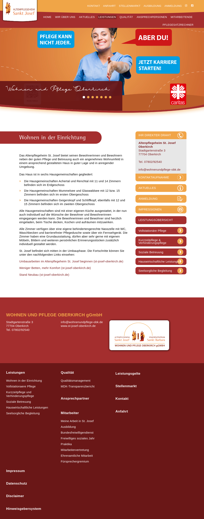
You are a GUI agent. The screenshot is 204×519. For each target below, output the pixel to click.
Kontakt (93, 5)
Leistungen (107, 17)
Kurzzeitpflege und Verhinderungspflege (20, 394)
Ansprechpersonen (152, 17)
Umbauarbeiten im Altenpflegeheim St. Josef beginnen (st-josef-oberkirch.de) (71, 261)
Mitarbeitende (182, 17)
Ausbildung (152, 5)
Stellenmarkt (129, 5)
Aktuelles (87, 17)
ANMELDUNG (148, 198)
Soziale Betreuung (150, 252)
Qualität (126, 17)
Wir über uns (65, 17)
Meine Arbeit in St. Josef (77, 421)
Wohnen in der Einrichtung (24, 380)
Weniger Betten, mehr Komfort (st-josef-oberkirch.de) (55, 268)
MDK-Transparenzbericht (78, 386)
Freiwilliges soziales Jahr (78, 438)
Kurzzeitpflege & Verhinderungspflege (152, 241)
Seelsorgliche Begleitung (155, 270)
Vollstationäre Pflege (152, 230)
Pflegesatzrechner (178, 24)
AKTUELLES (147, 188)
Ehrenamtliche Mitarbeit (77, 455)
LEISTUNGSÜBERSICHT (155, 220)
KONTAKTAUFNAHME (153, 177)
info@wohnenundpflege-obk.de (159, 169)
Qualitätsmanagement (75, 380)
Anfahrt (109, 5)
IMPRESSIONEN (150, 209)
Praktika (66, 444)
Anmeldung (173, 5)
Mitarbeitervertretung (75, 450)
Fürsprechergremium (75, 461)
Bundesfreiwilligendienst (77, 432)
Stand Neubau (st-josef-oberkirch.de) (44, 274)
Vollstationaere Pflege (21, 386)
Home (47, 17)
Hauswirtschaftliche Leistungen (159, 261)
